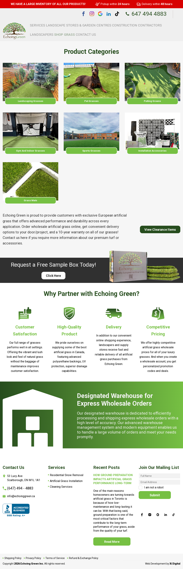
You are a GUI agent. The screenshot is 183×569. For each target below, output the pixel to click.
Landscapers (140, 24)
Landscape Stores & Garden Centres (76, 24)
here (24, 241)
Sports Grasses (91, 152)
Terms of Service (55, 558)
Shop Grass (157, 24)
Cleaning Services (61, 485)
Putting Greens (152, 101)
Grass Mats (30, 203)
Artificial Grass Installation (66, 479)
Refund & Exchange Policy (83, 558)
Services (48, 24)
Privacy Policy (33, 558)
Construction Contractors (115, 24)
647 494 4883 (146, 13)
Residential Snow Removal (66, 473)
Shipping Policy (12, 558)
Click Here (53, 279)
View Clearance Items (158, 233)
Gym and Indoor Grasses (30, 152)
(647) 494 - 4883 (18, 487)
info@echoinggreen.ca (19, 494)
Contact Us (172, 24)
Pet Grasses (91, 101)
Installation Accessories (152, 152)
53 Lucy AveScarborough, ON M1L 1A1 (21, 476)
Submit (155, 494)
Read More (112, 541)
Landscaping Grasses (30, 101)
